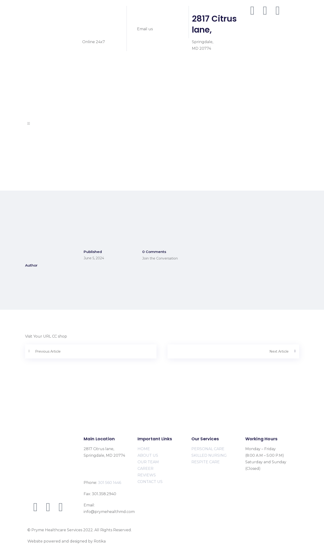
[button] (162, 123)
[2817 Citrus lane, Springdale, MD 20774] (162, 410)
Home (33, 64)
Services (35, 77)
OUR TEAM (148, 462)
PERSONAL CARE (207, 449)
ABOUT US (148, 455)
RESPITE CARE (205, 462)
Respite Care (39, 97)
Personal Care (40, 84)
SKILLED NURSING (209, 455)
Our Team (37, 104)
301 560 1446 (98, 24)
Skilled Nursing (41, 90)
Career (33, 110)
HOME (144, 449)
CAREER (145, 468)
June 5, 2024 (94, 258)
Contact (34, 117)
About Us (36, 71)
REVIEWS (147, 475)
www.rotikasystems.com (129, 541)
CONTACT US (150, 481)
